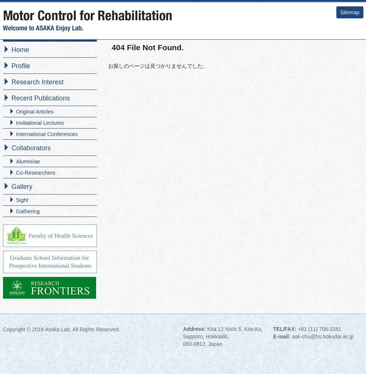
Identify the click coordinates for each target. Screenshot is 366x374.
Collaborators (31, 148)
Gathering (28, 211)
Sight (22, 200)
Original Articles (35, 112)
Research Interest (38, 82)
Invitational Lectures (40, 123)
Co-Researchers (36, 173)
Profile (21, 66)
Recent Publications (41, 98)
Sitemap (349, 12)
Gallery (22, 186)
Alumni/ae (28, 162)
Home (20, 50)
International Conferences (47, 134)
